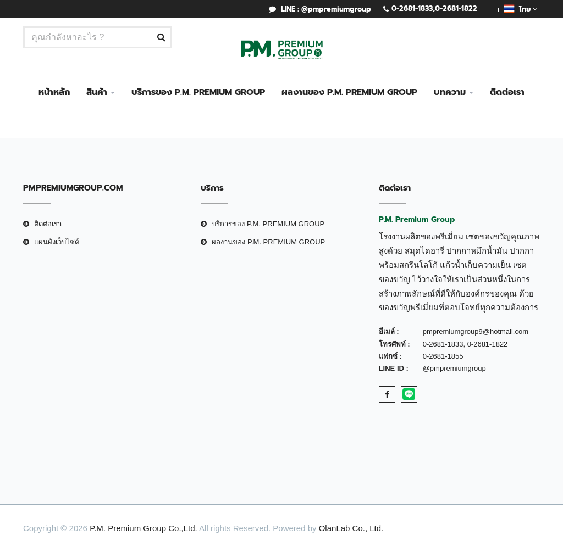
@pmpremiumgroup (454, 368)
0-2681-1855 (443, 356)
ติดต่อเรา (507, 92)
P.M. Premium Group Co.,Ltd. (143, 528)
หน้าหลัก (54, 92)
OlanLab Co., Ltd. (351, 528)
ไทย (520, 8)
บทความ (450, 92)
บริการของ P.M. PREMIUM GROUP (198, 92)
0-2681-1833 (412, 8)
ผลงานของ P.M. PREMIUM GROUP (349, 92)
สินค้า (96, 92)
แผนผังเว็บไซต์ (56, 242)
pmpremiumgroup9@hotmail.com (475, 331)
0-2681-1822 (456, 8)
